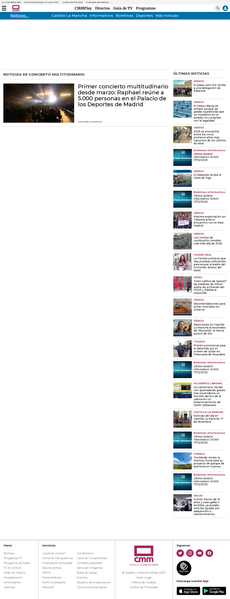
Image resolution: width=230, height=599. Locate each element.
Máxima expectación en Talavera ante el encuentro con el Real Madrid (210, 221)
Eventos (82, 577)
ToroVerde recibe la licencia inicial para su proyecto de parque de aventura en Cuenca (209, 462)
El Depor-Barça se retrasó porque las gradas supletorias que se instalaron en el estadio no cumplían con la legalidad (209, 113)
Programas (146, 8)
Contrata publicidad (89, 563)
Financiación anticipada (57, 563)
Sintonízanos (12, 582)
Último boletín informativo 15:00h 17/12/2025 (206, 198)
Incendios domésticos (97, 2)
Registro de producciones (93, 582)
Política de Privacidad (144, 587)
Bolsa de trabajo (87, 572)
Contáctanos (85, 553)
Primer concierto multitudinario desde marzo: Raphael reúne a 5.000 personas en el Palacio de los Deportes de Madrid (123, 95)
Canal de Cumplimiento (92, 558)
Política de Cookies (144, 582)
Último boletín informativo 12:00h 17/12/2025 (206, 481)
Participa (9, 587)
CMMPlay (84, 8)
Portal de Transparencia (57, 558)
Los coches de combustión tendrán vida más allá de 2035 (208, 240)
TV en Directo (13, 568)
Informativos (101, 15)
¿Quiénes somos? (53, 553)
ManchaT (48, 587)
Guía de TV (123, 8)
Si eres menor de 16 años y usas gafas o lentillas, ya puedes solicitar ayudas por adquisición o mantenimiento (207, 507)
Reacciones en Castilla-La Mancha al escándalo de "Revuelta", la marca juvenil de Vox (210, 329)
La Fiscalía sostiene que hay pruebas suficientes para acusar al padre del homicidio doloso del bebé (210, 264)
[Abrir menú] (4, 8)
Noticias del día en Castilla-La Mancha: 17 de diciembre (208, 418)
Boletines (124, 15)
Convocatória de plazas (92, 587)
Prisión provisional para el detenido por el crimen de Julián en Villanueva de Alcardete (210, 350)
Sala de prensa (51, 568)
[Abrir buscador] (218, 8)
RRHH (46, 572)
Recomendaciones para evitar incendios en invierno (209, 306)
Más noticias (167, 15)
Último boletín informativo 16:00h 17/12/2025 (206, 157)
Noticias (9, 553)
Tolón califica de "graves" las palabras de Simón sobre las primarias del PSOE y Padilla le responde (210, 287)
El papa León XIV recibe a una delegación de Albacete (210, 88)
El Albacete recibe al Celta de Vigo (207, 177)
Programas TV (13, 558)
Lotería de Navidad (73, 2)
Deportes (144, 15)
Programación (13, 577)
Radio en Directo (15, 572)
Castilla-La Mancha (69, 15)
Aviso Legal (143, 577)
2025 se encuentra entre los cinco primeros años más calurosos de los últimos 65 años (210, 137)
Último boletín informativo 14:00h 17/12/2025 (206, 369)
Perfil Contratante (54, 582)
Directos (103, 8)
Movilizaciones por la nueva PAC (41, 2)
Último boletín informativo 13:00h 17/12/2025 (206, 439)
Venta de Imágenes (90, 568)
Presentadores (52, 577)
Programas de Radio (17, 563)
